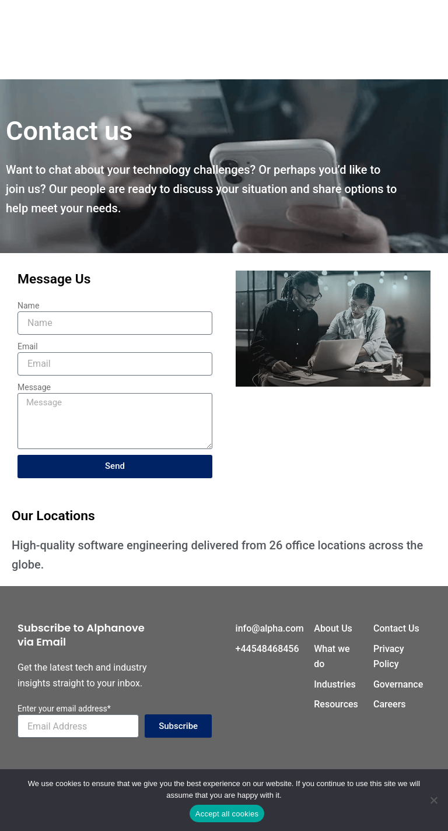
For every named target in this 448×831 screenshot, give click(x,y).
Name (28, 305)
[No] (433, 800)
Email (28, 346)
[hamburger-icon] (224, 39)
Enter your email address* (64, 708)
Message (34, 387)
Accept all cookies (227, 813)
